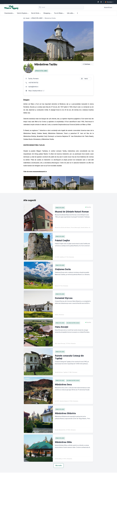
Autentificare (108, 7)
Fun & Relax (59, 13)
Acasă (27, 18)
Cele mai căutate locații (73, 322)
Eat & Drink (36, 13)
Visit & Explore (22, 13)
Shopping (47, 13)
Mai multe (58, 465)
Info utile (70, 13)
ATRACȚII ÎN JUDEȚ (37, 18)
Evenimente (9, 13)
